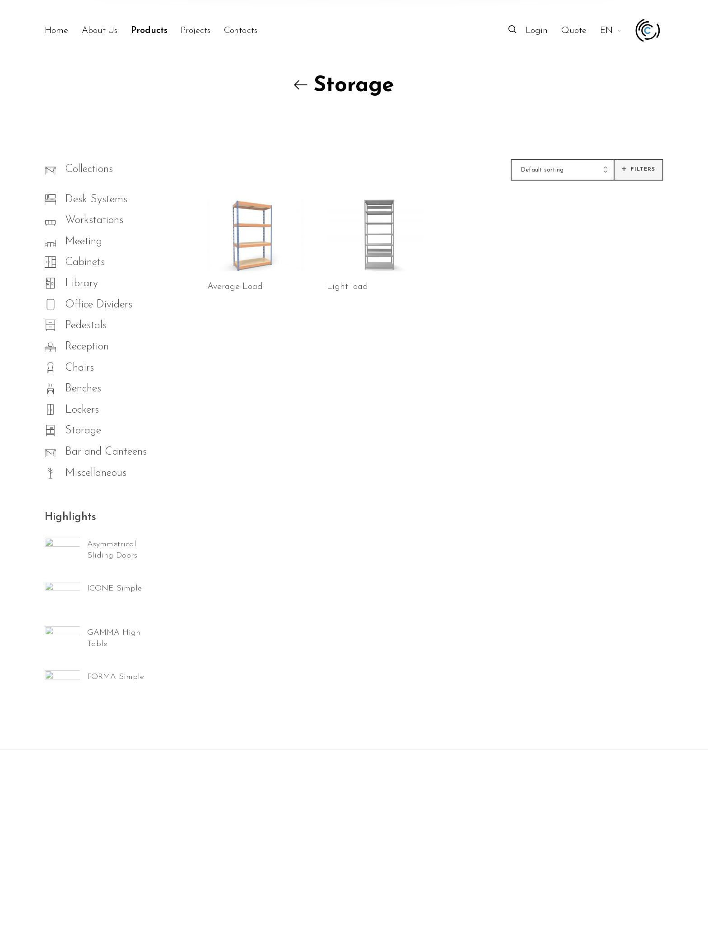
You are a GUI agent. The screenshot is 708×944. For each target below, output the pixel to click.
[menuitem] (63, 31)
